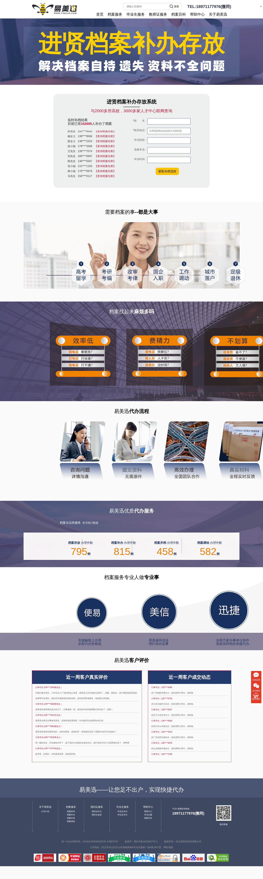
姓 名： (140, 120)
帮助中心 (197, 14)
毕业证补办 (122, 811)
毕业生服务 (135, 14)
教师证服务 (158, 14)
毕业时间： (140, 159)
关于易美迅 (218, 14)
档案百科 (178, 14)
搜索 (176, 6)
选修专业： (140, 149)
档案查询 (71, 811)
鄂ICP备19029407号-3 (145, 841)
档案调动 (71, 821)
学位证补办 (122, 815)
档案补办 (71, 815)
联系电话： (140, 130)
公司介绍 (45, 811)
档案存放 (71, 818)
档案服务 (115, 14)
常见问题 (148, 815)
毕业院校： (140, 139)
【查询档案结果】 (105, 132)
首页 (100, 14)
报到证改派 (97, 815)
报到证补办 (97, 811)
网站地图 (168, 847)
